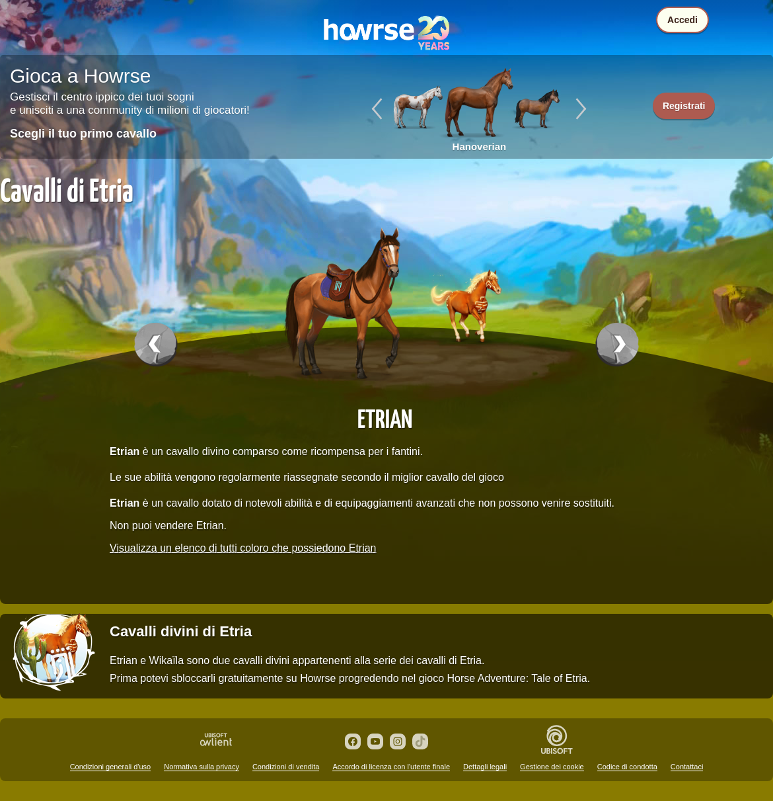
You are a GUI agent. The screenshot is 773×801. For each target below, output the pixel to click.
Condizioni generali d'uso (110, 767)
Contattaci (687, 767)
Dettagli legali (485, 767)
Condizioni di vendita (286, 767)
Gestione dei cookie (552, 767)
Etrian (384, 418)
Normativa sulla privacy (201, 767)
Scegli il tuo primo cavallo (83, 133)
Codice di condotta (627, 767)
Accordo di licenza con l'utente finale (391, 767)
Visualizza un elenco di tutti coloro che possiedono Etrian (243, 548)
